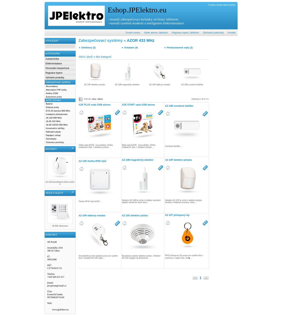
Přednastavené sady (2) (180, 47)
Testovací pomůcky (55, 142)
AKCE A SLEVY (54, 192)
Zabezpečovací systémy (58, 82)
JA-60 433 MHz (53, 121)
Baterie (49, 104)
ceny (94, 99)
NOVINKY (51, 149)
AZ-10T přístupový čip (177, 215)
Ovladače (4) (131, 47)
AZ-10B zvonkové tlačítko (179, 106)
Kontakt (232, 32)
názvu (100, 99)
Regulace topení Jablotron (185, 32)
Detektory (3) (88, 47)
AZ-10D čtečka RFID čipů (92, 161)
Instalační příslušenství (57, 114)
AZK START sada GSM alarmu (138, 104)
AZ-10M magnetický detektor (137, 160)
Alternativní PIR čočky (56, 90)
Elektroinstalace (54, 63)
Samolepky (51, 139)
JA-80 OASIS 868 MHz (57, 125)
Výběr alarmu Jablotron (156, 32)
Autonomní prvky (54, 97)
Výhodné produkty (55, 77)
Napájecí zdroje (53, 135)
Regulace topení (54, 73)
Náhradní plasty (53, 132)
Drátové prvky (52, 107)
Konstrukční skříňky (55, 128)
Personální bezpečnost (57, 68)
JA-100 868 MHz (54, 118)
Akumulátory (52, 86)
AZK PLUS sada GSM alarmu (95, 104)
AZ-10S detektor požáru (135, 215)
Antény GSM (52, 93)
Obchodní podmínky (213, 32)
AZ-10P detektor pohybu (178, 160)
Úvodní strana (133, 32)
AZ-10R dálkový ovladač (92, 215)
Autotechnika (52, 59)
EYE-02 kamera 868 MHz (58, 111)
